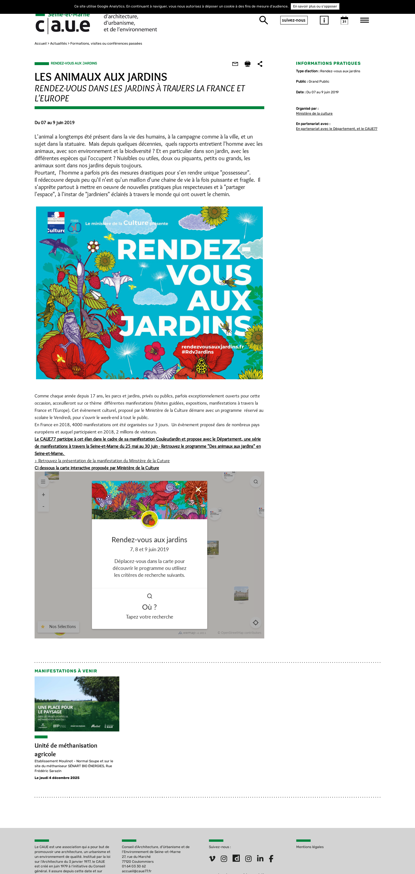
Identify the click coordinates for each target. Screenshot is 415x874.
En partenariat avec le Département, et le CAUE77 (336, 128)
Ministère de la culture (314, 112)
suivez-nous (294, 19)
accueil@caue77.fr (137, 870)
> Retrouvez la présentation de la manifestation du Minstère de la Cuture (102, 459)
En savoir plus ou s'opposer (315, 6)
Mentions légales (310, 846)
